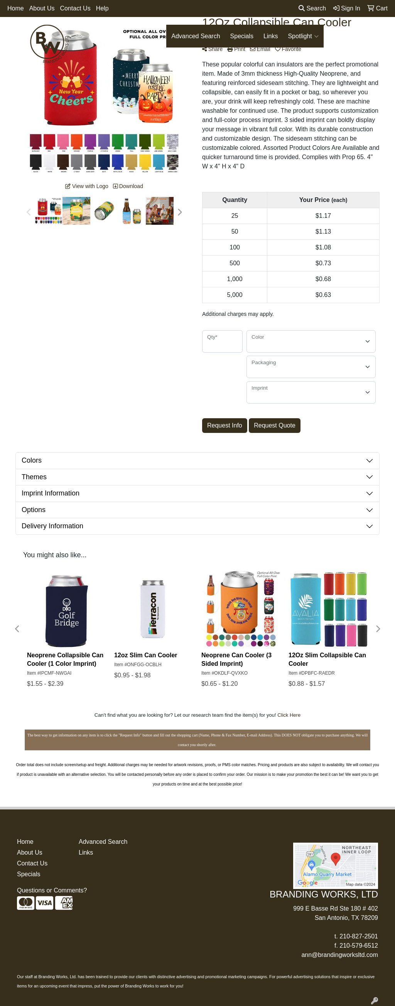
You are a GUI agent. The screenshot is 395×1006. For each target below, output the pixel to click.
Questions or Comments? (52, 890)
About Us (42, 8)
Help (102, 8)
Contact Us (75, 8)
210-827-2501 (358, 936)
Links (270, 36)
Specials (241, 36)
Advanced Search (195, 36)
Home (15, 8)
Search (312, 8)
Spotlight (303, 36)
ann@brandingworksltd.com (339, 955)
